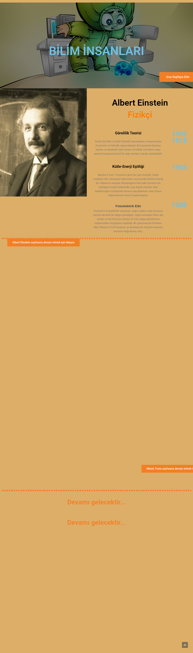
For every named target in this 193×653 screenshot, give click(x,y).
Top (185, 645)
